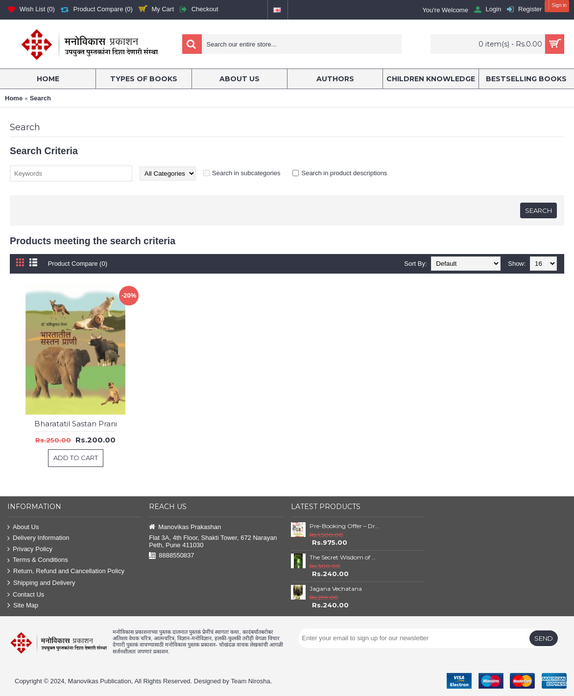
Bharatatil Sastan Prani (75, 423)
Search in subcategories (246, 173)
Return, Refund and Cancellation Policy (65, 571)
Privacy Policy (29, 549)
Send (543, 638)
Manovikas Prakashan (185, 527)
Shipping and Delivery (41, 583)
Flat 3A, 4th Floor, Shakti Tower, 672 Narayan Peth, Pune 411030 (213, 541)
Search (40, 98)
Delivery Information (38, 538)
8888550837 (171, 556)
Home (14, 98)
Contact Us (25, 595)
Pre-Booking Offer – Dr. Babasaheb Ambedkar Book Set (344, 526)
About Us (23, 527)
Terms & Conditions (37, 560)
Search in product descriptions (344, 173)
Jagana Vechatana (336, 588)
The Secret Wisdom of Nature (344, 557)
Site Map (22, 606)
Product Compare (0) (77, 263)
